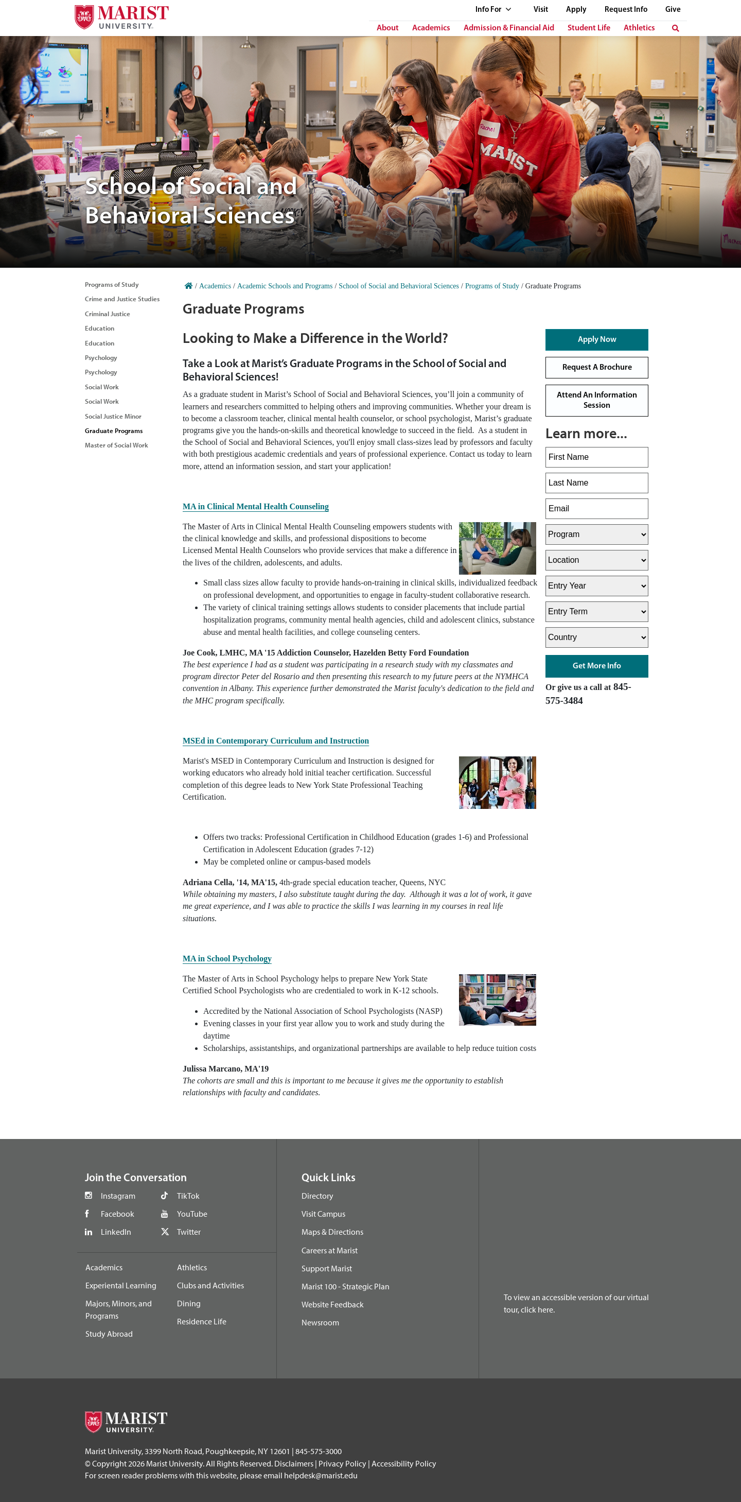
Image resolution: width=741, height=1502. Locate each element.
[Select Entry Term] (596, 611)
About (388, 28)
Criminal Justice (107, 313)
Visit (541, 10)
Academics (431, 28)
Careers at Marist (330, 1250)
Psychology (101, 357)
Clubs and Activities (210, 1285)
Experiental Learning (120, 1285)
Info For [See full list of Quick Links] (493, 10)
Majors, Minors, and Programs (118, 1309)
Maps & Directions (332, 1232)
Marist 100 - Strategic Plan (346, 1286)
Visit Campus (323, 1213)
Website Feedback (333, 1304)
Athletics (639, 28)
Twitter (189, 1232)
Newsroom (320, 1322)
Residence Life (201, 1321)
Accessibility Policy (404, 1463)
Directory (317, 1195)
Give (673, 10)
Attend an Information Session (597, 400)
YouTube (192, 1213)
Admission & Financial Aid (509, 28)
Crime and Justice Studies (122, 299)
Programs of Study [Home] (492, 286)
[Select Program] (596, 534)
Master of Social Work (116, 445)
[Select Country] (596, 637)
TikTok (188, 1195)
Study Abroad (109, 1333)
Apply (576, 10)
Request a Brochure (597, 368)
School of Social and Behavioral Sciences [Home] (399, 286)
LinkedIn (116, 1232)
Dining (189, 1303)
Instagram (118, 1195)
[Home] (189, 286)
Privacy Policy (342, 1463)
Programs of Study (112, 284)
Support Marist (327, 1268)
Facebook (117, 1213)
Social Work (102, 387)
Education (99, 328)
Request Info (626, 10)
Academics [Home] (215, 286)
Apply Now (597, 340)
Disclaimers (293, 1463)
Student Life (589, 28)
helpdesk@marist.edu (321, 1475)
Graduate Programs (114, 430)
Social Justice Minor (113, 416)
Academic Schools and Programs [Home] (284, 286)
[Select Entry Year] (596, 586)
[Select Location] (596, 560)
